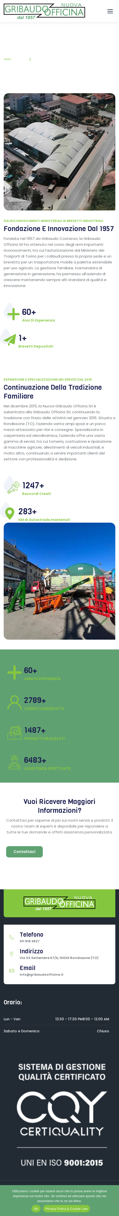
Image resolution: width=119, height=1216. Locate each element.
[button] (110, 11)
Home (20, 59)
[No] (112, 1200)
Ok (36, 1209)
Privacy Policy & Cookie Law (66, 1209)
